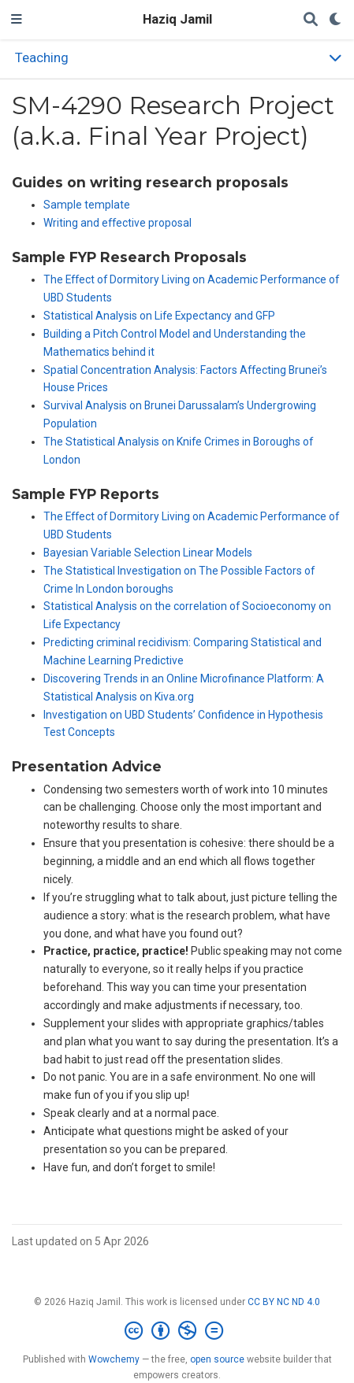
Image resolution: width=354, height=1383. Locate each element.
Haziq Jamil (177, 19)
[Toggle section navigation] (177, 58)
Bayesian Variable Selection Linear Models (147, 552)
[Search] (311, 20)
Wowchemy (114, 1359)
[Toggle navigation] (16, 19)
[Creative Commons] (177, 1331)
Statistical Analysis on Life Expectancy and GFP (159, 315)
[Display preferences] (336, 20)
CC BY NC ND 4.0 (284, 1301)
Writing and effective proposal (117, 222)
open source (217, 1359)
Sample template (86, 204)
